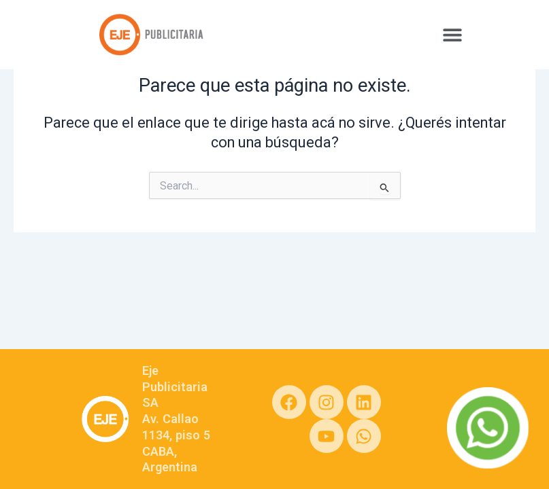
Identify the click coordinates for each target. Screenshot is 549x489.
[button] (452, 34)
